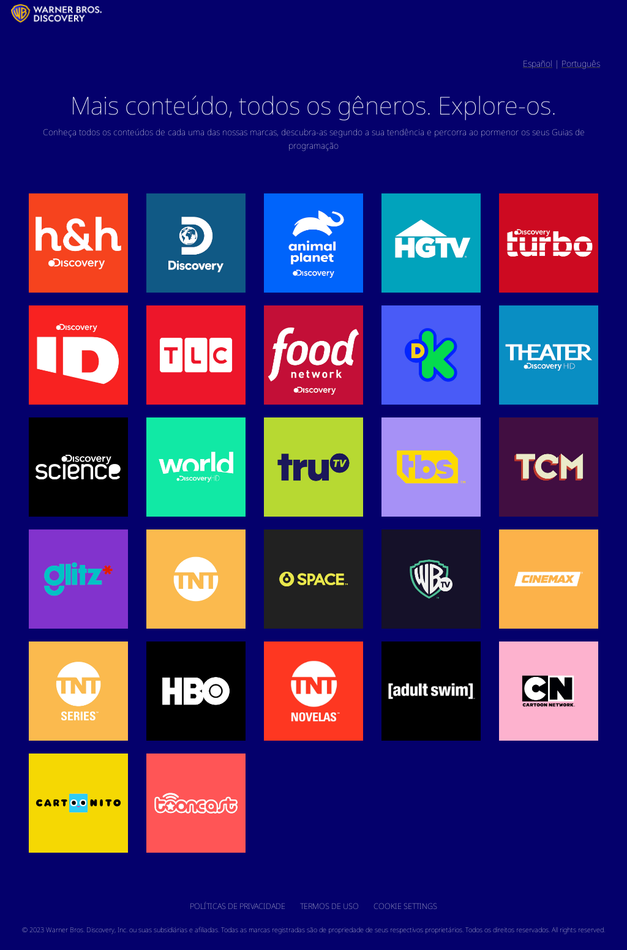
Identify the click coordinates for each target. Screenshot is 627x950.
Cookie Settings (405, 905)
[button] (78, 243)
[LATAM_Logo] (7, 13)
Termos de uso (329, 905)
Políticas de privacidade (237, 905)
